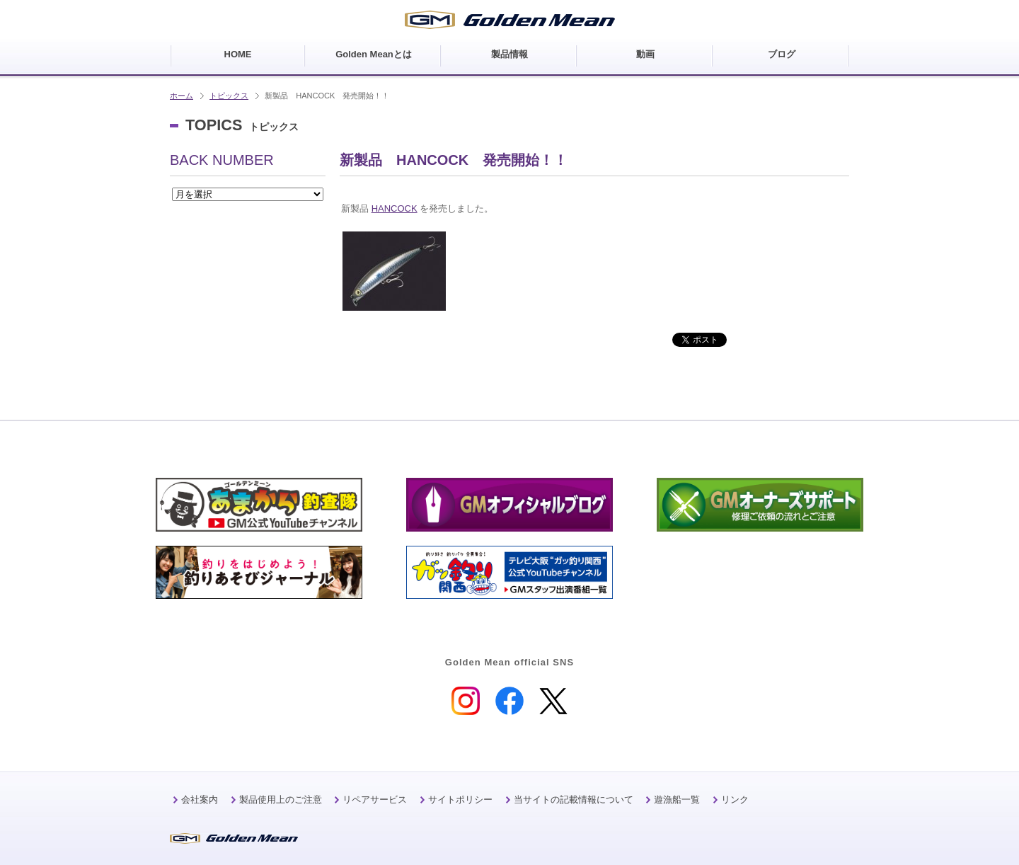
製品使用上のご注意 (280, 799)
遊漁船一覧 (677, 799)
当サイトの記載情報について (573, 799)
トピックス (228, 95)
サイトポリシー (460, 799)
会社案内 (199, 799)
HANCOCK (395, 208)
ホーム (181, 95)
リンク (735, 799)
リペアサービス (374, 799)
